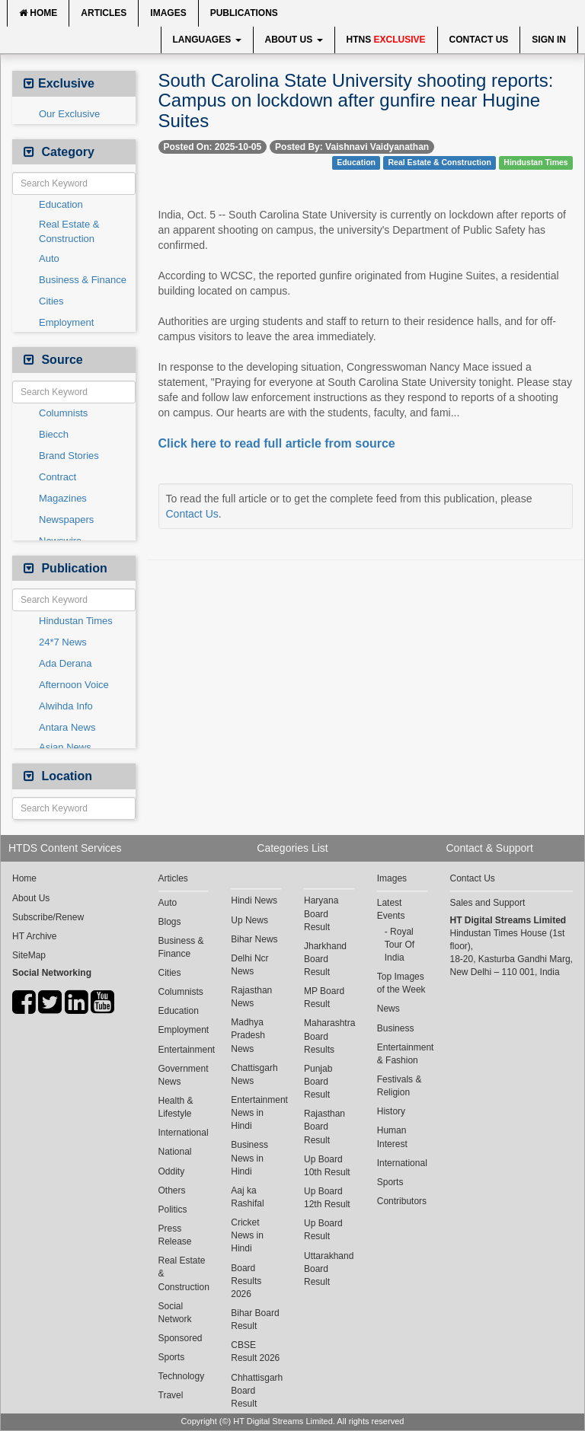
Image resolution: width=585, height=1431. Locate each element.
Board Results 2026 (246, 1281)
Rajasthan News (251, 997)
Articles (103, 13)
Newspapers (66, 519)
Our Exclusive (69, 114)
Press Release (175, 1235)
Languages (207, 39)
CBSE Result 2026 (255, 1351)
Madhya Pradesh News (248, 1035)
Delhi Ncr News (249, 965)
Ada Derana (65, 663)
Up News (249, 920)
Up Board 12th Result (327, 1197)
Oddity (171, 1171)
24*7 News (63, 642)
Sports (171, 1357)
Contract (57, 477)
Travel (171, 1395)
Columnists (63, 413)
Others (172, 1190)
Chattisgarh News (254, 1074)
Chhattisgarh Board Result (256, 1390)
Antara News (67, 727)
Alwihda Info (66, 706)
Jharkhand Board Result (325, 959)
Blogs (169, 921)
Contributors (402, 1201)
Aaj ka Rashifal (247, 1197)
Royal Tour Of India (399, 944)
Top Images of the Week (401, 983)
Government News (183, 1075)
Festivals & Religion (399, 1086)
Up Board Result (323, 1229)
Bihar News (254, 939)
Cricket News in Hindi (247, 1235)
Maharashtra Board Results (329, 1036)
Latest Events (391, 909)
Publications (244, 13)
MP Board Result (324, 997)
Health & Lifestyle (175, 1107)
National (175, 1151)
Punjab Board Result (318, 1081)
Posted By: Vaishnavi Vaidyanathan (352, 147)
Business (395, 1028)
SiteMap (29, 955)
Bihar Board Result (255, 1319)
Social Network (175, 1312)
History (391, 1111)
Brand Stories (69, 455)
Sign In (549, 39)
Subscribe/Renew (48, 917)
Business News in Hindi (249, 1157)
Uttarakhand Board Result (328, 1269)
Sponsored (180, 1338)
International (183, 1132)
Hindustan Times (76, 620)
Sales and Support (488, 902)
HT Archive (34, 936)
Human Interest (392, 1137)
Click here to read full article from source (276, 443)
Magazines (63, 498)
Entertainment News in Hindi (256, 1113)
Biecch (54, 434)
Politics (172, 1209)
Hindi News (254, 900)
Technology (181, 1376)
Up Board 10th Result (327, 1166)
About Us (294, 39)
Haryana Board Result (321, 913)
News (388, 1008)
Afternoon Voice (74, 684)
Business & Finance (82, 279)
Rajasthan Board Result (324, 1126)
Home (38, 13)
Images (168, 13)
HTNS (386, 39)
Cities (51, 301)
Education (61, 204)
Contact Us (479, 39)
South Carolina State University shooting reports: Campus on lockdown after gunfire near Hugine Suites (356, 100)
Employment (66, 322)
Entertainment (183, 1049)
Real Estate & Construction (69, 231)
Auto (49, 258)
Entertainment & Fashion (402, 1054)
